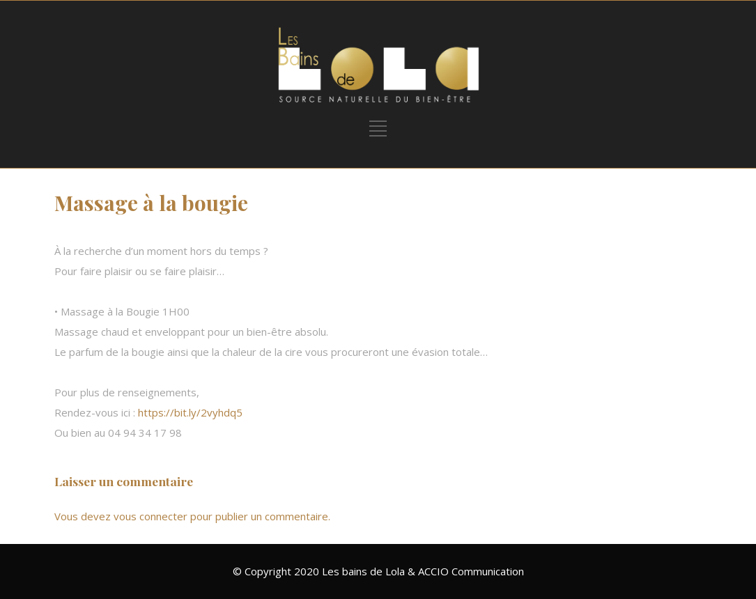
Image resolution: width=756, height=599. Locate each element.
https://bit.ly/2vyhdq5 (190, 412)
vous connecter (150, 516)
